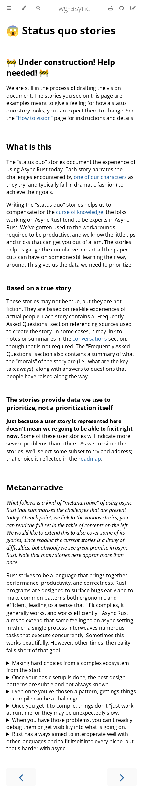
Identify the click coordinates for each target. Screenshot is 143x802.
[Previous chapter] (21, 777)
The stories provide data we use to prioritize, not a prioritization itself (59, 403)
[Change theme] (23, 8)
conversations (89, 338)
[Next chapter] (122, 777)
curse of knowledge (79, 212)
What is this (29, 146)
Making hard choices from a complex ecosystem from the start (67, 666)
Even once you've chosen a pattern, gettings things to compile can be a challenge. (71, 695)
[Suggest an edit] (133, 8)
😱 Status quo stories (61, 30)
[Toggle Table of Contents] (9, 8)
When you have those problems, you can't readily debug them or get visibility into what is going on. (69, 723)
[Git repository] (122, 8)
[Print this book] (111, 8)
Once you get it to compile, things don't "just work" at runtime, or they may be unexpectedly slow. (70, 709)
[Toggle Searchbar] (38, 8)
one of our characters (100, 177)
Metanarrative (34, 487)
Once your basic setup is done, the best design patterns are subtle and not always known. (66, 681)
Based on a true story (38, 288)
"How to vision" (34, 118)
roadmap (89, 458)
